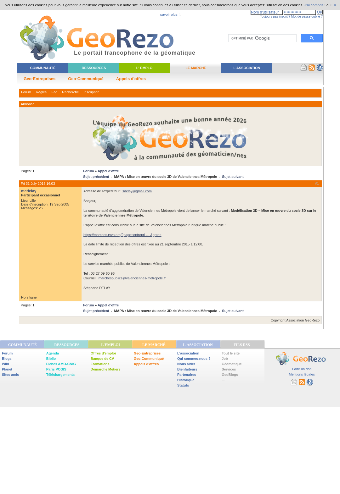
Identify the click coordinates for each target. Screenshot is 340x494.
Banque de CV (102, 358)
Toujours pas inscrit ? (275, 16)
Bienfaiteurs (187, 369)
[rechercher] (261, 38)
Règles (41, 92)
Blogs (7, 358)
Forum (26, 92)
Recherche (70, 92)
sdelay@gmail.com (137, 191)
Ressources (94, 68)
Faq (54, 92)
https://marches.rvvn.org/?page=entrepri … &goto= (122, 235)
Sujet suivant (232, 176)
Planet (7, 369)
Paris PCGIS (56, 369)
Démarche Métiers (106, 369)
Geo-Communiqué (86, 78)
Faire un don (302, 369)
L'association (188, 353)
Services (229, 369)
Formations (100, 364)
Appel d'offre (108, 171)
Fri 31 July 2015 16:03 (38, 183)
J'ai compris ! (315, 5)
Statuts (183, 385)
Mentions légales (302, 374)
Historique (185, 380)
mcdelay (28, 191)
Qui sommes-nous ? (194, 358)
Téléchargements (60, 374)
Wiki (5, 364)
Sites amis (10, 374)
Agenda (52, 353)
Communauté (43, 68)
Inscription (91, 92)
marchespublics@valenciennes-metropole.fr (132, 278)
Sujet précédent (96, 176)
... (223, 380)
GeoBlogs (230, 374)
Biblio (51, 358)
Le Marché (195, 68)
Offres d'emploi (103, 353)
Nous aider (186, 364)
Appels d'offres (131, 78)
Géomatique (232, 364)
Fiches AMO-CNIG (61, 364)
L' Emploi (145, 68)
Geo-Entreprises (39, 78)
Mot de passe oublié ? (307, 16)
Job (225, 358)
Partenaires (186, 374)
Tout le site (231, 353)
